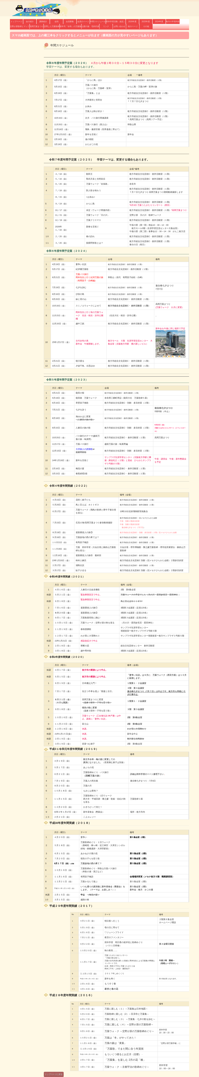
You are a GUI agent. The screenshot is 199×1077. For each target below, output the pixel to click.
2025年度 (146, 21)
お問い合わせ (119, 26)
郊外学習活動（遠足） (116, 21)
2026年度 (132, 21)
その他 (146, 26)
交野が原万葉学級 (36, 10)
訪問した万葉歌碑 (51, 26)
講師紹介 (43, 21)
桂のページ (133, 26)
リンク (106, 26)
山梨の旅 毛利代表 (90, 26)
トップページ (16, 21)
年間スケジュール (98, 21)
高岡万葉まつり (36, 26)
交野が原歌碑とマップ (19, 26)
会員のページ (83, 21)
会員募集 (70, 21)
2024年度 (159, 21)
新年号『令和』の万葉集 (70, 26)
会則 (56, 21)
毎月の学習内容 (173, 21)
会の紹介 (30, 21)
